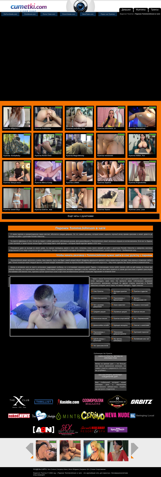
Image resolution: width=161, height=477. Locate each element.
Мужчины (141, 9)
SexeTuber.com (88, 14)
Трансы (155, 9)
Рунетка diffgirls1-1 (11, 128)
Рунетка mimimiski (105, 156)
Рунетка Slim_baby (74, 210)
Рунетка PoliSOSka (43, 128)
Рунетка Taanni (103, 210)
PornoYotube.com (68, 14)
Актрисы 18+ (84, 469)
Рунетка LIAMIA (72, 183)
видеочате (103, 262)
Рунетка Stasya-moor (12, 183)
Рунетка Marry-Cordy (43, 183)
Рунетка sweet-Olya (11, 210)
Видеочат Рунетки (126, 14)
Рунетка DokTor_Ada (43, 210)
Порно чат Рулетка (108, 14)
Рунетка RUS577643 (43, 156)
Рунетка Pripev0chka (137, 183)
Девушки (126, 9)
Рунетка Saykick (104, 183)
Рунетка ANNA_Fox (137, 156)
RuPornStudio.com (10, 14)
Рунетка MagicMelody (75, 156)
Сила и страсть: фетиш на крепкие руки (110, 357)
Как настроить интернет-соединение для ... (110, 376)
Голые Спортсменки (98, 469)
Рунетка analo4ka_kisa (75, 128)
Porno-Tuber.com (49, 14)
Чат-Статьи (52, 469)
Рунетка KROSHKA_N (106, 128)
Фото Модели (74, 469)
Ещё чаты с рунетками (80, 216)
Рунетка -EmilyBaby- (12, 156)
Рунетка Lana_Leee (137, 210)
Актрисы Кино (62, 469)
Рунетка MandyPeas (137, 128)
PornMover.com (30, 14)
